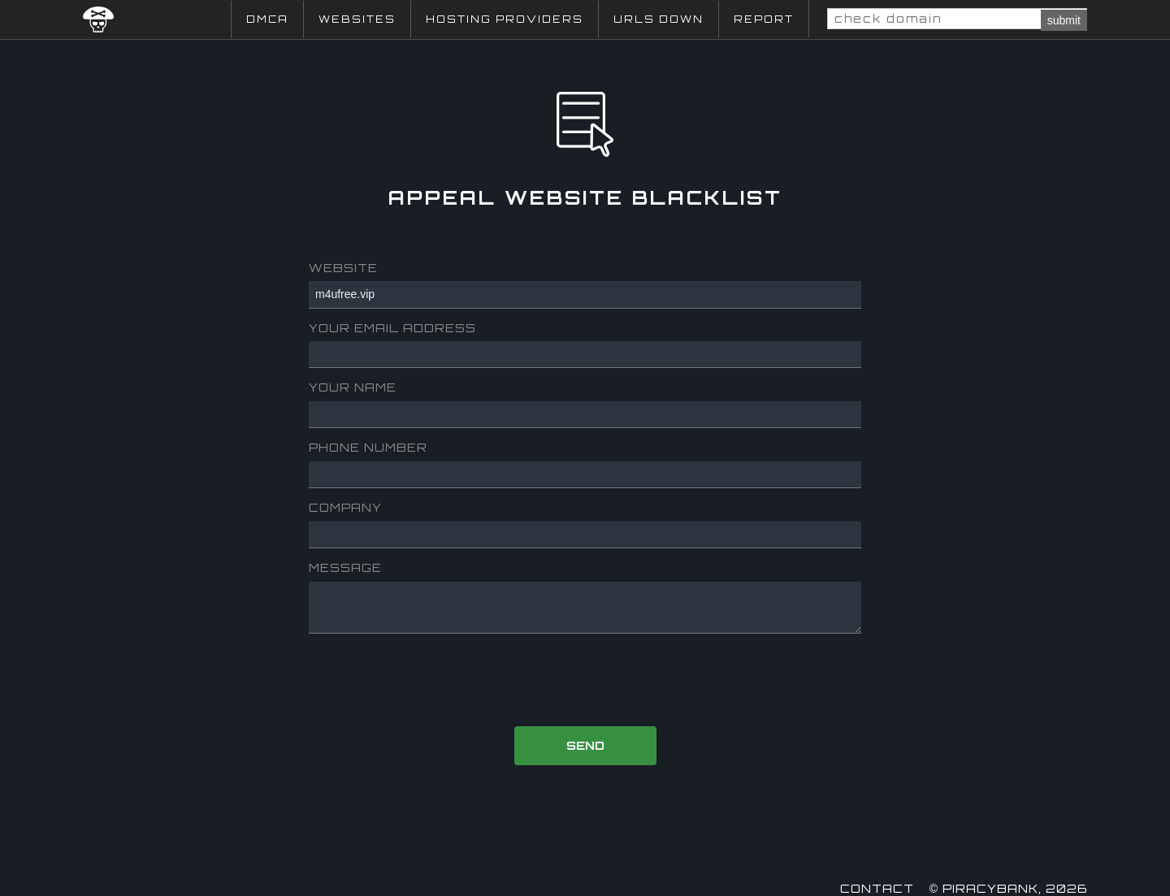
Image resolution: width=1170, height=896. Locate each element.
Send (585, 745)
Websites (357, 19)
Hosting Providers (504, 19)
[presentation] (586, 681)
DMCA (267, 19)
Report (764, 19)
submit (1064, 20)
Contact (877, 888)
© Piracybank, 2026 (1008, 888)
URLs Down (658, 19)
